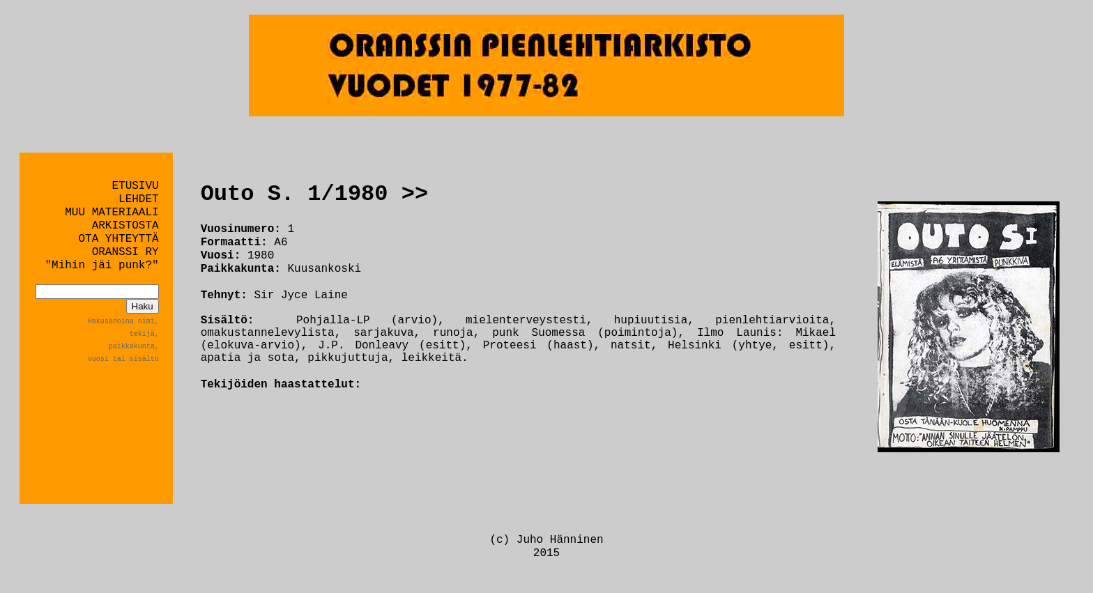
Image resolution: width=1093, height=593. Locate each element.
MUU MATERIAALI (111, 212)
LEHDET (139, 199)
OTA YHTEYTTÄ (118, 239)
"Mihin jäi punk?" (101, 265)
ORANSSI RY (125, 252)
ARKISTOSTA (125, 226)
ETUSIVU (135, 186)
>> (415, 194)
